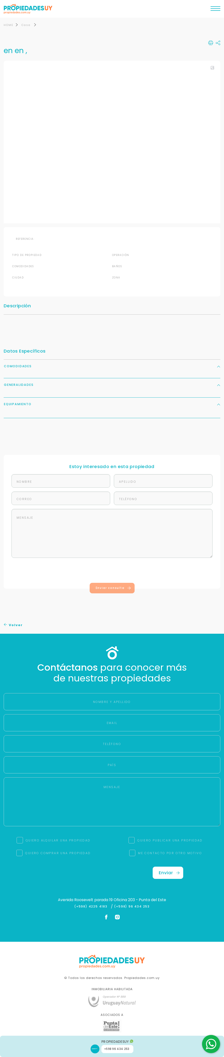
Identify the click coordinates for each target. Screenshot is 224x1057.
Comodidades (112, 367)
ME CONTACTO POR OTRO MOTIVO (170, 853)
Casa (26, 25)
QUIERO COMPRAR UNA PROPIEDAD (58, 853)
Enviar (169, 873)
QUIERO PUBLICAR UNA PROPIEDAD (170, 841)
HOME (8, 25)
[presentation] (112, 571)
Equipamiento (112, 404)
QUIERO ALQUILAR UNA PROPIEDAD (58, 841)
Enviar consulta (113, 588)
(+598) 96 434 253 (132, 907)
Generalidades (112, 385)
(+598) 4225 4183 (92, 907)
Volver (13, 625)
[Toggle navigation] (215, 10)
